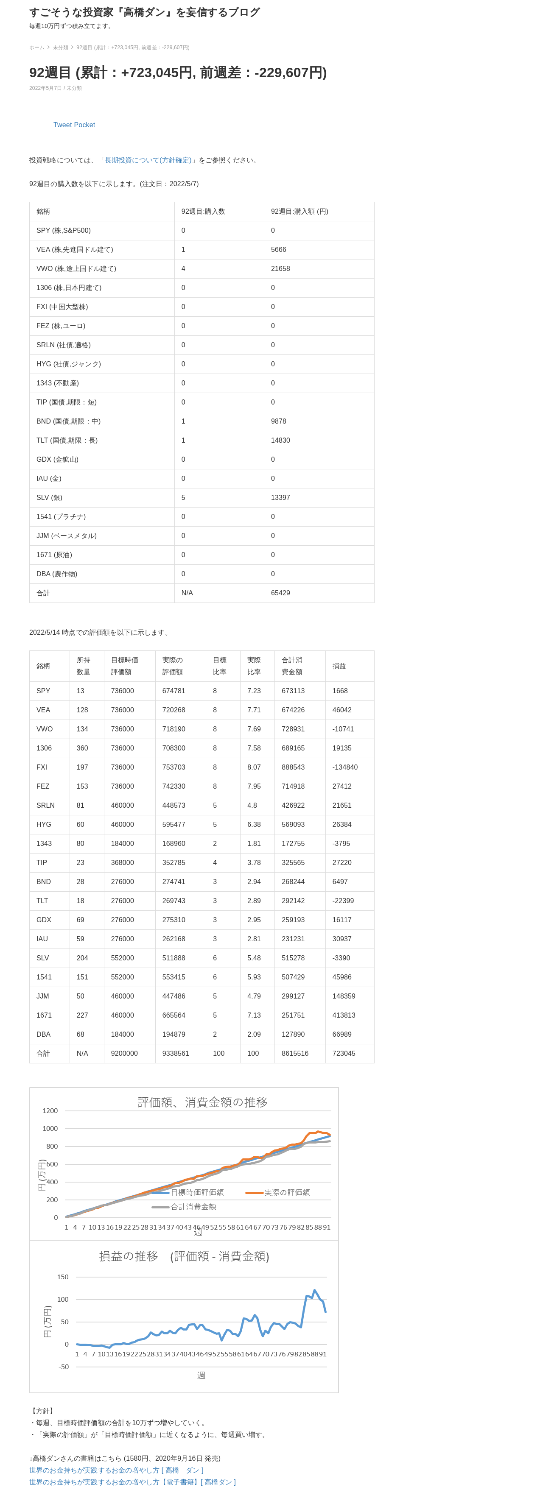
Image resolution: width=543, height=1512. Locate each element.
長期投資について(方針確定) (148, 160)
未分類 (74, 88)
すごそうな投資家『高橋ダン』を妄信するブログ (144, 12)
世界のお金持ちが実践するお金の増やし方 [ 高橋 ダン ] (116, 1470)
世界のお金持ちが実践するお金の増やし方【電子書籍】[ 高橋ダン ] (132, 1482)
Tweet (62, 124)
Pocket (84, 124)
